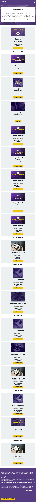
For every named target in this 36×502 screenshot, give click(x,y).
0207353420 (33, 495)
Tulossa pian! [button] (18, 121)
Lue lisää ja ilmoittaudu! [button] (18, 47)
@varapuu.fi (33, 493)
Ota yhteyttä (33, 491)
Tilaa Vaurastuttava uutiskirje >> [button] (8, 498)
